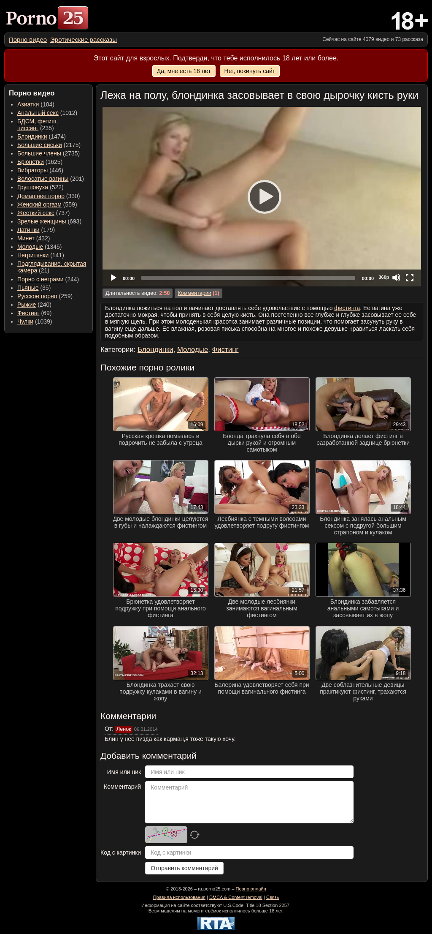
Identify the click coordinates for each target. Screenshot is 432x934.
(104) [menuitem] (35, 104)
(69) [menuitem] (34, 313)
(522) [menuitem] (40, 187)
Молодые (30, 246)
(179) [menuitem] (36, 229)
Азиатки (28, 104)
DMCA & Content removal (235, 897)
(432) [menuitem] (33, 238)
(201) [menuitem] (50, 178)
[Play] (262, 196)
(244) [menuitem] (48, 279)
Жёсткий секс (35, 213)
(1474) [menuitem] (41, 136)
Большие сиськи (39, 145)
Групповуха (32, 187)
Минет (26, 238)
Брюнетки (30, 161)
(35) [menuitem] (34, 287)
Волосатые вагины (42, 178)
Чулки (25, 321)
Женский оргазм (39, 204)
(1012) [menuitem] (47, 112)
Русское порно (37, 296)
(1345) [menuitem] (39, 246)
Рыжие (26, 304)
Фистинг (28, 313)
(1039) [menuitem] (34, 321)
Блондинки (32, 136)
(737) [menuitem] (43, 213)
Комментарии (194, 293)
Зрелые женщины (41, 221)
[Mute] (396, 277)
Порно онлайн (250, 888)
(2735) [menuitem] (48, 153)
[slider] (248, 278)
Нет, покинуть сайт (249, 71)
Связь (272, 897)
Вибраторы (32, 170)
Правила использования (179, 897)
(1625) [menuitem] (39, 161)
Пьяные (28, 287)
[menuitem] (28, 39)
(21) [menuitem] (51, 267)
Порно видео (28, 39)
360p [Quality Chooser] (383, 277)
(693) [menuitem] (49, 221)
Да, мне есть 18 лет (184, 71)
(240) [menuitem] (34, 304)
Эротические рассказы (83, 39)
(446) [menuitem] (40, 170)
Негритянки (33, 255)
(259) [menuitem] (45, 296)
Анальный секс (38, 112)
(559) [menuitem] (47, 204)
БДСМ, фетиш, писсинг (37, 124)
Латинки (28, 229)
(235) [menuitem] (37, 124)
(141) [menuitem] (40, 255)
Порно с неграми (40, 279)
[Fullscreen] (409, 277)
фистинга (347, 308)
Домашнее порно (41, 196)
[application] (262, 196)
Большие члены (39, 153)
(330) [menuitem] (48, 196)
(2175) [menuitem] (49, 145)
